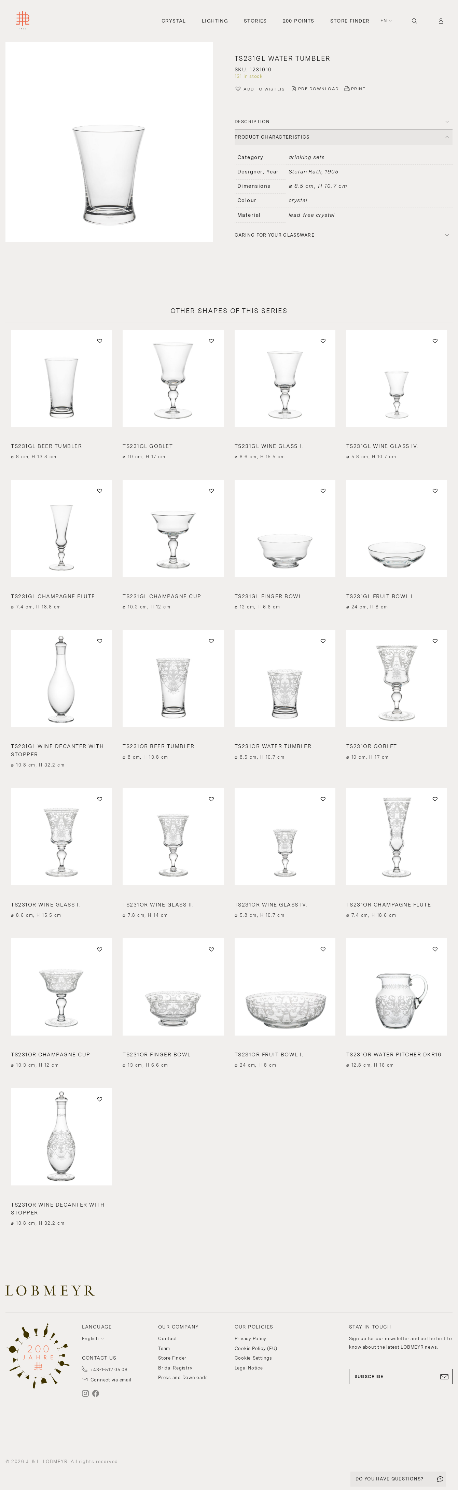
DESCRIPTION (252, 121)
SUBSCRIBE (401, 1376)
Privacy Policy (251, 1338)
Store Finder (350, 21)
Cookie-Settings (253, 1358)
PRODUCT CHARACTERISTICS (272, 137)
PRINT (358, 88)
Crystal (174, 21)
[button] (261, 89)
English (90, 1338)
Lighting (215, 21)
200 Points (299, 21)
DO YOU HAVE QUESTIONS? (390, 1478)
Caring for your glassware (275, 235)
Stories (255, 21)
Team (164, 1348)
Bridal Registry (175, 1367)
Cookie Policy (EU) (256, 1348)
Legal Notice (249, 1367)
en (383, 20)
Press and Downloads (183, 1377)
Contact (167, 1338)
